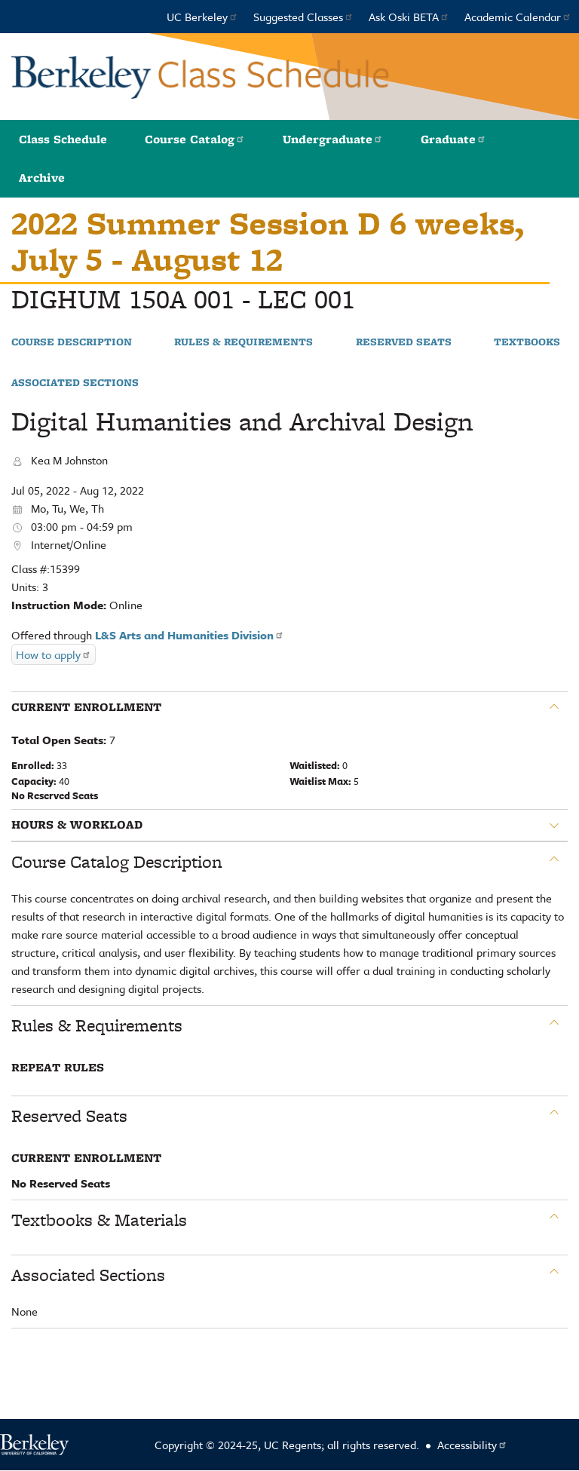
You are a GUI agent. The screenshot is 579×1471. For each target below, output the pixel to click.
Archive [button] (42, 177)
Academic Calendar (517, 16)
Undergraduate (333, 139)
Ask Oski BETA (409, 16)
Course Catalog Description (116, 861)
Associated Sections (75, 383)
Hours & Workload (76, 824)
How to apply (53, 654)
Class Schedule (63, 139)
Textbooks (527, 342)
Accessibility (472, 1444)
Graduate (453, 139)
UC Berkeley (202, 16)
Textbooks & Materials (99, 1219)
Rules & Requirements (243, 342)
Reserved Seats (404, 342)
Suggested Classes (303, 16)
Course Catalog (195, 139)
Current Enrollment (86, 707)
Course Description (71, 342)
